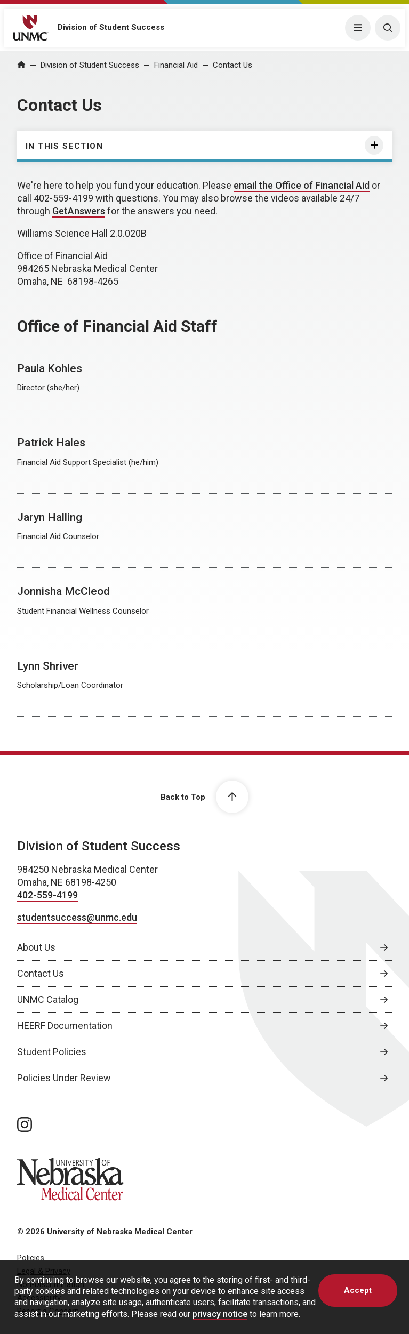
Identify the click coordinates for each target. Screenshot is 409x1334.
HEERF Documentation (65, 1025)
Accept (358, 1290)
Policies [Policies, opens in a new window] (30, 1258)
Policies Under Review (64, 1077)
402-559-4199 (47, 895)
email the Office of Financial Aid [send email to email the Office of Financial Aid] (302, 185)
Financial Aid (176, 65)
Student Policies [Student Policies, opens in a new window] (51, 1051)
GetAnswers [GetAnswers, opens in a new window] (78, 210)
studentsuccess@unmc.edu (77, 917)
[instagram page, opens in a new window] (24, 1124)
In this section (64, 146)
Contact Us (232, 65)
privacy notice (220, 1314)
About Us (36, 947)
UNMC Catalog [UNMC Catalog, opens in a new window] (47, 999)
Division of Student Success (111, 27)
